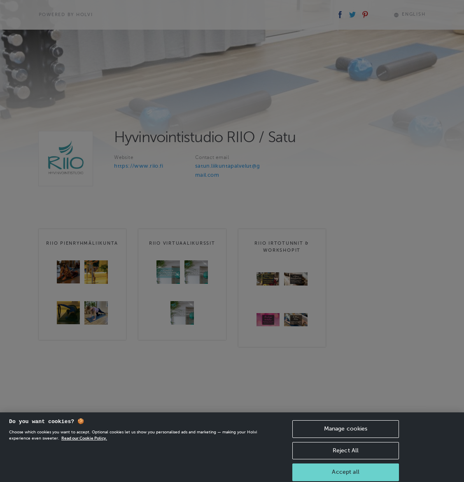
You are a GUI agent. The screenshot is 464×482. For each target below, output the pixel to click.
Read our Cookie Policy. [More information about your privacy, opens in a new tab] (84, 442)
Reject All (346, 455)
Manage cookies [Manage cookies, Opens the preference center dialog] (346, 433)
